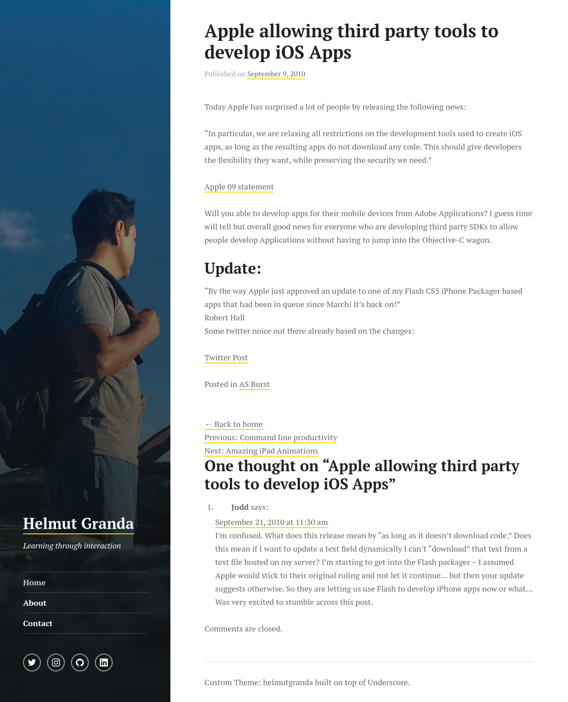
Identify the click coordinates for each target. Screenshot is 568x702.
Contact (38, 623)
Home (34, 582)
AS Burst (254, 384)
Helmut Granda (78, 523)
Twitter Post (226, 357)
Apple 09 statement (239, 186)
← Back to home (234, 423)
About (35, 602)
